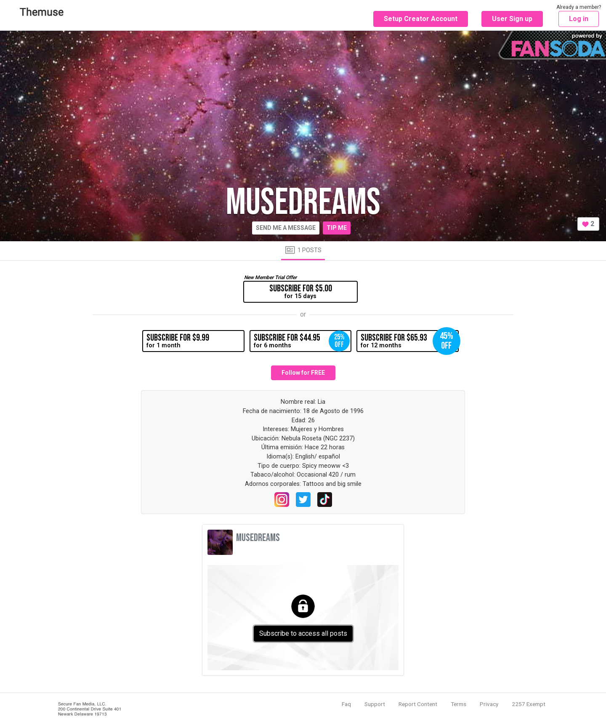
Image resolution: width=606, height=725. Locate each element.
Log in (578, 19)
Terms (458, 704)
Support (374, 704)
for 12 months (409, 341)
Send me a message (286, 227)
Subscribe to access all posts (303, 633)
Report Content (418, 704)
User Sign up (512, 19)
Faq (346, 704)
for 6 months (302, 341)
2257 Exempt (528, 704)
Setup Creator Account (420, 19)
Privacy (489, 704)
